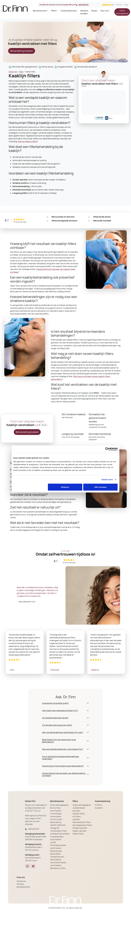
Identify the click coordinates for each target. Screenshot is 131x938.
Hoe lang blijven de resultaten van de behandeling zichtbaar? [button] (63, 774)
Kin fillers (77, 816)
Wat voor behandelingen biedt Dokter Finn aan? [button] (62, 732)
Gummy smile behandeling (56, 821)
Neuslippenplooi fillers (82, 825)
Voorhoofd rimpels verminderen (58, 864)
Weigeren (65, 487)
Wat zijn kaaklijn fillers (27, 141)
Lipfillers (76, 819)
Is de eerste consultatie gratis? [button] (55, 703)
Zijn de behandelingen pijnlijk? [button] (55, 717)
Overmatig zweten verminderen (58, 846)
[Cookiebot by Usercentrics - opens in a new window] (107, 449)
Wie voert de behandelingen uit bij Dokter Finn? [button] (62, 749)
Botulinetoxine (40, 10)
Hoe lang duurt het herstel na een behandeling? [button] (63, 766)
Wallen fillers (78, 833)
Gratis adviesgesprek (122, 12)
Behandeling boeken (21, 50)
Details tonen (107, 479)
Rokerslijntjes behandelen (56, 852)
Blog (126, 4)
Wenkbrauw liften (58, 868)
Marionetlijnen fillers (82, 822)
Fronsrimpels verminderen (56, 815)
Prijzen (94, 10)
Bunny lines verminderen (55, 809)
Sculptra (98, 808)
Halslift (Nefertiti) (58, 825)
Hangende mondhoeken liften (58, 829)
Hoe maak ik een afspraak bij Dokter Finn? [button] (60, 710)
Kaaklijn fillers (79, 813)
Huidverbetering (68, 10)
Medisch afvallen (84, 12)
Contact (20, 884)
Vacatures (21, 881)
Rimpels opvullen (80, 828)
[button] (27, 866)
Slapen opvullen (80, 831)
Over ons (104, 10)
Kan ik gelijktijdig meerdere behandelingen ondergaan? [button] (60, 757)
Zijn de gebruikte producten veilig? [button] (57, 725)
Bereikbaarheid (23, 887)
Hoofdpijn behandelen (60, 833)
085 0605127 (82, 4)
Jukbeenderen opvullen (79, 809)
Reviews (119, 4)
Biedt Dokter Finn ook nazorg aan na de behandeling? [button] (59, 740)
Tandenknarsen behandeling (57, 858)
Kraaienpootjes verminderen (56, 838)
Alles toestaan (100, 487)
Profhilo (98, 805)
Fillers (53, 10)
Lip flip (53, 842)
